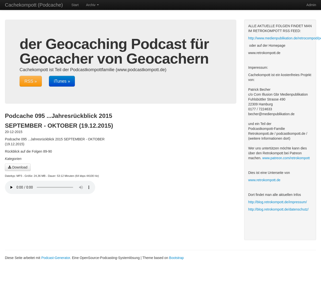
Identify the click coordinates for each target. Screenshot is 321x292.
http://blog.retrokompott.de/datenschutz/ (278, 209)
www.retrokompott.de (264, 180)
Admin (311, 5)
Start (75, 5)
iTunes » (62, 81)
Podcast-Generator (55, 258)
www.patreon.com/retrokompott (286, 158)
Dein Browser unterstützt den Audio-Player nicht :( (50, 187)
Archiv (92, 5)
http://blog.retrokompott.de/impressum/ (277, 202)
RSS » (30, 81)
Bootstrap (176, 258)
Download (17, 167)
